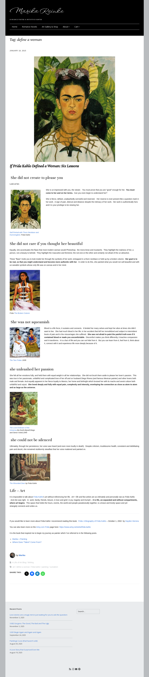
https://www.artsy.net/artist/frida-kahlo (75, 527)
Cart (76, 26)
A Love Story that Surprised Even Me (24, 649)
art (14, 567)
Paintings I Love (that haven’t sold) (23, 641)
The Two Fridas (16, 360)
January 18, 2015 (18, 51)
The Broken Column (22, 313)
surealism (54, 567)
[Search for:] (88, 611)
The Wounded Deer (18, 483)
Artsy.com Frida (42, 527)
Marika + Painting (19, 539)
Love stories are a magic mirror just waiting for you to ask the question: (39, 615)
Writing (31, 562)
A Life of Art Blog (19, 562)
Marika (22, 555)
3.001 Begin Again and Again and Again (25, 632)
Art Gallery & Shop (50, 26)
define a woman (23, 567)
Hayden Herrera (132, 521)
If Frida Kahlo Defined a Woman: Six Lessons (44, 166)
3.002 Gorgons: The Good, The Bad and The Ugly (29, 623)
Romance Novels (29, 26)
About (65, 26)
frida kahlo (35, 567)
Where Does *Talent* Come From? (27, 542)
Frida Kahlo (38, 497)
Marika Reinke (36, 11)
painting (45, 567)
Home (14, 26)
